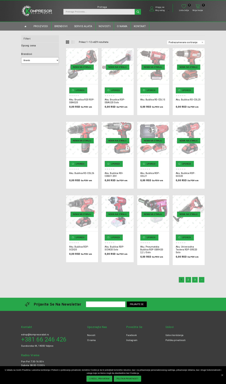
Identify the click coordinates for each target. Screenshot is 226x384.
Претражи (138, 12)
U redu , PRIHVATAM (99, 378)
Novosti (91, 335)
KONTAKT (140, 26)
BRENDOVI (61, 26)
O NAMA (122, 26)
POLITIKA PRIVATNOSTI (127, 378)
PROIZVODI (41, 26)
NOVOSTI (104, 26)
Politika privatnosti (176, 340)
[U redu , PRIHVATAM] (222, 375)
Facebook (131, 335)
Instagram (131, 340)
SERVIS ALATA (83, 26)
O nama (91, 340)
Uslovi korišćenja (174, 335)
